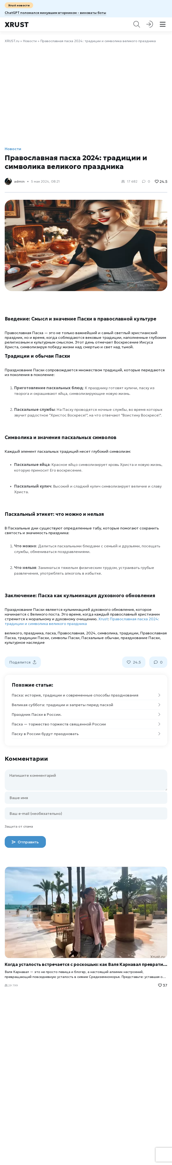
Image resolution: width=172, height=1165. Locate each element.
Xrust (17, 24)
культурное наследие (25, 642)
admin (19, 181)
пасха (50, 633)
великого (13, 633)
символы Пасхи (65, 637)
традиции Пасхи (33, 637)
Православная (71, 633)
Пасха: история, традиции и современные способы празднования (86, 695)
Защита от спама (19, 826)
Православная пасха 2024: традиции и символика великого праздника (82, 621)
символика (107, 633)
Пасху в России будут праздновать (86, 733)
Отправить (25, 842)
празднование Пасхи (140, 637)
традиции (128, 633)
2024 (91, 633)
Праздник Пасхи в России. (86, 714)
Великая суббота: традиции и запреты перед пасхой (86, 704)
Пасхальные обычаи (100, 637)
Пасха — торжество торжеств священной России (86, 724)
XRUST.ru (12, 41)
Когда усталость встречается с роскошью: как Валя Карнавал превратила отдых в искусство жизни (86, 964)
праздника (34, 633)
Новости (30, 41)
